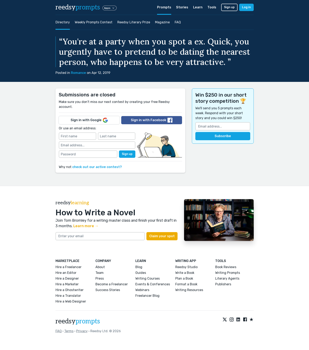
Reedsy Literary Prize (133, 22)
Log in (246, 7)
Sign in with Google (89, 120)
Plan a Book (184, 278)
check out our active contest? (97, 167)
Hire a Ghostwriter (69, 290)
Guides (140, 273)
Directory (62, 22)
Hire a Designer (67, 278)
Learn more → (85, 226)
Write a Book (184, 273)
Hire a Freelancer (68, 267)
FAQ (178, 22)
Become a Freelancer (111, 284)
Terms (69, 331)
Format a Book (186, 284)
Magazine (162, 22)
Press (99, 278)
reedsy (77, 321)
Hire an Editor (65, 273)
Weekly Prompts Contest (93, 22)
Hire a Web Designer (70, 301)
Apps (109, 8)
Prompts (164, 7)
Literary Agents (227, 278)
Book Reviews (225, 267)
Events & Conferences (152, 284)
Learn (198, 7)
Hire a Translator (68, 296)
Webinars (142, 290)
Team (99, 273)
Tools (211, 7)
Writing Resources (189, 290)
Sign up (229, 7)
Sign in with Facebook (151, 120)
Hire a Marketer (67, 284)
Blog (138, 267)
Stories (182, 7)
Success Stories (107, 290)
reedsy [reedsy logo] (77, 7)
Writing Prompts (227, 273)
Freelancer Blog (147, 296)
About (100, 267)
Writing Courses (147, 278)
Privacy (82, 331)
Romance (78, 73)
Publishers (223, 284)
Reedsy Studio (186, 267)
